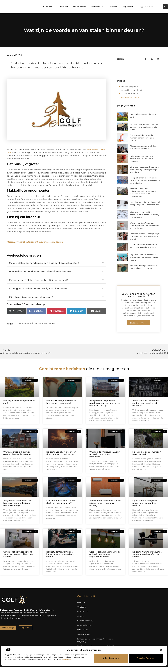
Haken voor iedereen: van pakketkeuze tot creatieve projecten (141, 158)
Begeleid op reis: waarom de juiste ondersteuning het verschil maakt (145, 257)
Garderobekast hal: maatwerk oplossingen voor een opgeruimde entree (104, 554)
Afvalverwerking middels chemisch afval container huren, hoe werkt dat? (144, 214)
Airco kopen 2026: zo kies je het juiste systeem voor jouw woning (105, 503)
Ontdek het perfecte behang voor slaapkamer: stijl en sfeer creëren (18, 554)
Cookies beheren (145, 658)
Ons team (63, 6)
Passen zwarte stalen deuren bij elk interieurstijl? (56, 280)
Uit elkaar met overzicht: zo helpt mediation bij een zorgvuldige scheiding (144, 169)
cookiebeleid (67, 659)
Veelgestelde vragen (130, 97)
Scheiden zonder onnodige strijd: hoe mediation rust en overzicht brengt (145, 236)
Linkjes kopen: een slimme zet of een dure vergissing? (95, 640)
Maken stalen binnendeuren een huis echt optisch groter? (56, 263)
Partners (97, 6)
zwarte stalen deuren (45, 323)
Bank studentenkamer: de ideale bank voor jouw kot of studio (60, 554)
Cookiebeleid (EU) (85, 621)
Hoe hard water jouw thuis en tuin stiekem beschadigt (61, 401)
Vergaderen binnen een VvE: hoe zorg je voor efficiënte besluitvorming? (17, 503)
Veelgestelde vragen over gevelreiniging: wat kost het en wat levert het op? (104, 403)
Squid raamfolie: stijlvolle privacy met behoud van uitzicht (144, 503)
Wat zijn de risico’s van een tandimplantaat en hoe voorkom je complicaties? (144, 225)
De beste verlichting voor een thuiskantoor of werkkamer (61, 453)
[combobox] (151, 6)
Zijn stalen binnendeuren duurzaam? (56, 297)
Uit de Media (79, 6)
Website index (83, 634)
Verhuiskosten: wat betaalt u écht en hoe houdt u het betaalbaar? (146, 403)
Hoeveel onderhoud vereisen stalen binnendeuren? (56, 271)
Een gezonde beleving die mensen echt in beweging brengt (142, 137)
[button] (161, 650)
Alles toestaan (110, 658)
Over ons (47, 6)
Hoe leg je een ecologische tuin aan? (19, 401)
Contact (113, 6)
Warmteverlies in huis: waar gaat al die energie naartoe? (17, 453)
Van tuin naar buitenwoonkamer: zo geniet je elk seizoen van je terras (145, 127)
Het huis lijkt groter (129, 86)
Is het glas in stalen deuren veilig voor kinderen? (56, 288)
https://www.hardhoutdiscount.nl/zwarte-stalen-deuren (35, 242)
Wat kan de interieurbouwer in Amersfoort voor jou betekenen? (104, 454)
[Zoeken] (165, 6)
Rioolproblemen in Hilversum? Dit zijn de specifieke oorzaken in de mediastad (145, 180)
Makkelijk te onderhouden (132, 90)
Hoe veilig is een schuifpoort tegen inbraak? (146, 453)
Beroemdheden (84, 625)
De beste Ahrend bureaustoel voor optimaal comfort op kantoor (147, 554)
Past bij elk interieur (129, 93)
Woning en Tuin (15, 55)
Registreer (127, 6)
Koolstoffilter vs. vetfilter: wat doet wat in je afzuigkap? (61, 501)
